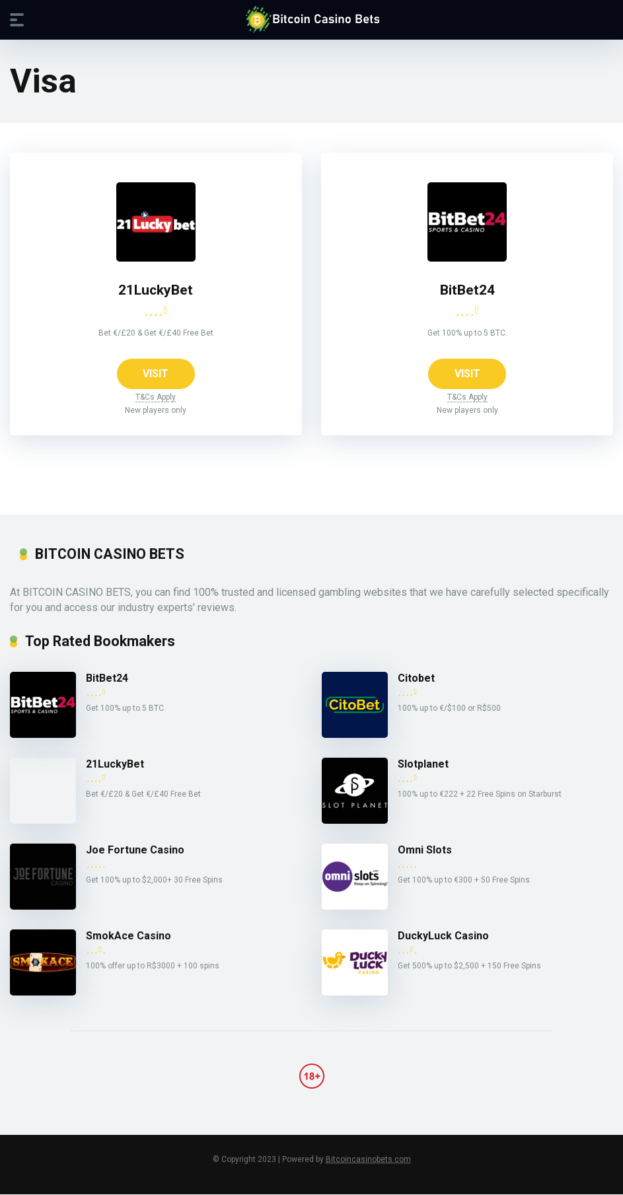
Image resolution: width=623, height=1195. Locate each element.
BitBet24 (467, 289)
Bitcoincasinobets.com (368, 1160)
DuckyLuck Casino (443, 936)
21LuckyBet (156, 289)
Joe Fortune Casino (135, 850)
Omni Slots (425, 850)
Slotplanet (423, 764)
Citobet (416, 678)
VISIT (155, 374)
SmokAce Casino (128, 936)
